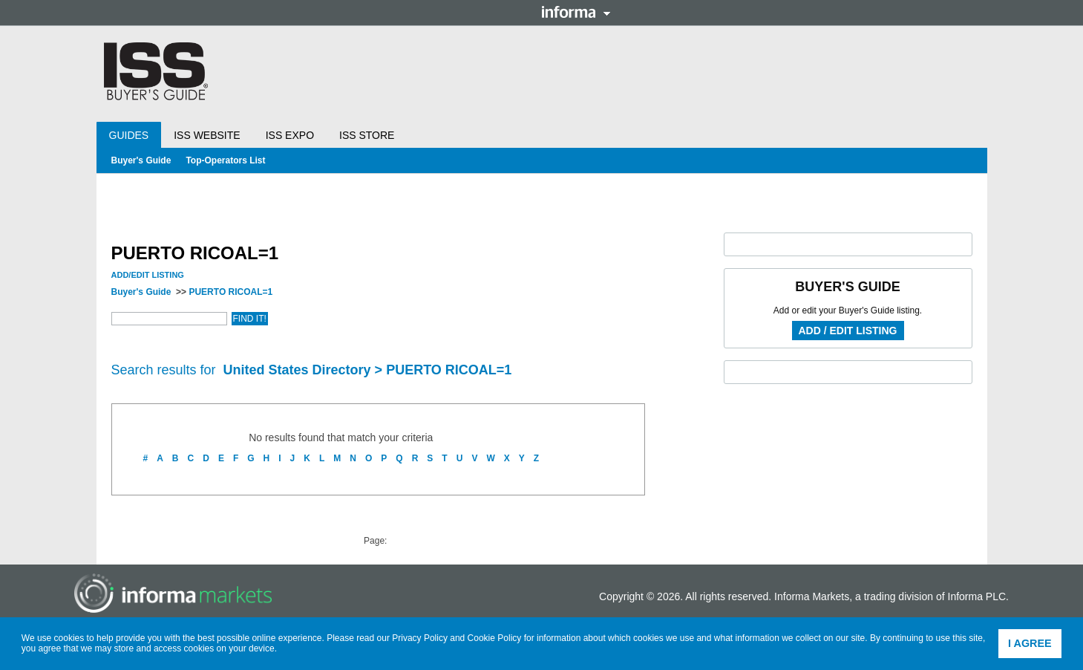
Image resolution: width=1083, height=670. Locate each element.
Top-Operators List (225, 160)
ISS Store (366, 135)
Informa (576, 12)
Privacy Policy (420, 638)
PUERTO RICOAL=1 (230, 292)
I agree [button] (1030, 643)
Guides (129, 135)
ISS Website (207, 135)
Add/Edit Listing (147, 274)
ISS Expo (290, 135)
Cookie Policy (495, 638)
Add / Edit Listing (848, 330)
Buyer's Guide (141, 160)
